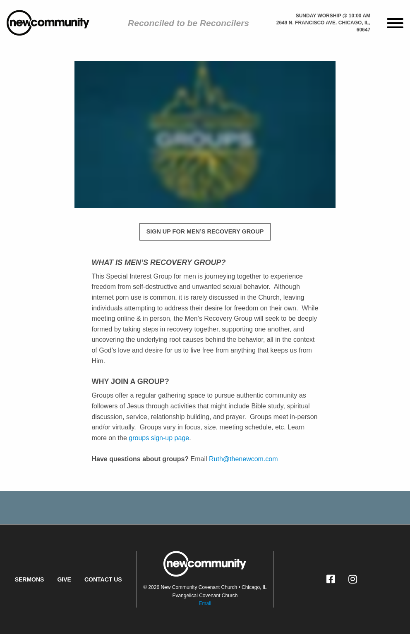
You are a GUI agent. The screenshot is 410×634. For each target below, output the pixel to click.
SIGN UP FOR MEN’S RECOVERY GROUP (205, 231)
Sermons (29, 579)
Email (205, 603)
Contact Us (103, 579)
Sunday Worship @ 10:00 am (333, 16)
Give (64, 579)
